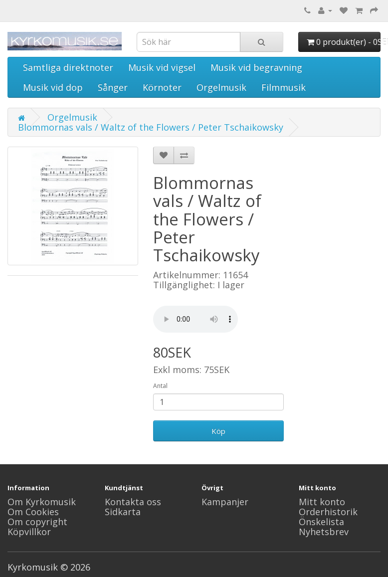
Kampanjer (224, 502)
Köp (218, 431)
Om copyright (37, 522)
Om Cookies (33, 512)
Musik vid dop (53, 87)
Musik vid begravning (256, 67)
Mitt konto (322, 502)
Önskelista (321, 522)
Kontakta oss (133, 502)
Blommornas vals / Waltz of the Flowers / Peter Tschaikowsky (150, 127)
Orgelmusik (221, 87)
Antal (160, 386)
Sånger (113, 87)
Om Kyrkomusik (41, 502)
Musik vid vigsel (161, 67)
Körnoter (162, 87)
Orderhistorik (328, 512)
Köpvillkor (29, 532)
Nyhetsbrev (324, 532)
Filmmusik (283, 87)
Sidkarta (123, 512)
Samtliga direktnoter (68, 67)
